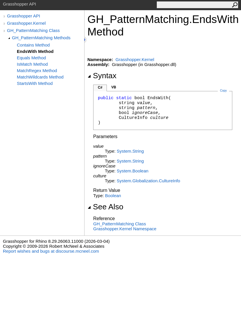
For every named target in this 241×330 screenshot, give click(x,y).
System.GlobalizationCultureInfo (148, 180)
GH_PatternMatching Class (33, 30)
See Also (105, 206)
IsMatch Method (32, 64)
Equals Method (31, 57)
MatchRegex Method (37, 70)
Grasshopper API (23, 15)
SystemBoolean (132, 170)
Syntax (101, 75)
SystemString (130, 151)
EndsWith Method (35, 51)
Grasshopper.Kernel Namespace (125, 228)
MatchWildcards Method (40, 76)
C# (100, 87)
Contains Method (33, 44)
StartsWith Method (35, 83)
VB (113, 87)
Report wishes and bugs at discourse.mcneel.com (51, 251)
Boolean (113, 195)
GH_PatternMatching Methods (41, 37)
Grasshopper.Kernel (26, 23)
